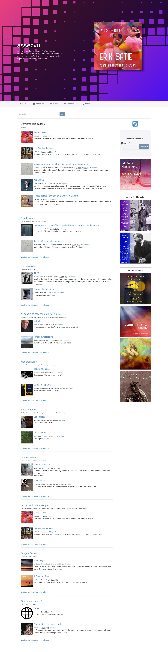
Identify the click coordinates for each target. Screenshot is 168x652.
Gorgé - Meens (29, 457)
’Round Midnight (41, 369)
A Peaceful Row (41, 576)
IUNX (36, 273)
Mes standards (29, 361)
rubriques (38, 104)
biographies (70, 104)
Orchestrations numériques (35, 505)
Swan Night (39, 560)
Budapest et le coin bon (45, 289)
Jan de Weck (28, 218)
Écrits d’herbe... (29, 409)
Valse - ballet (40, 132)
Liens (86, 104)
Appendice (39, 180)
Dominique (94, 167)
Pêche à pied (28, 266)
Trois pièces (39, 480)
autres (54, 104)
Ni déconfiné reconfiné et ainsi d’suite (41, 314)
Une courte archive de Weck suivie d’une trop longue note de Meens (66, 225)
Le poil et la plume (42, 385)
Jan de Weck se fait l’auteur (47, 241)
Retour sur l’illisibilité (43, 337)
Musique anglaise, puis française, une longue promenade (61, 164)
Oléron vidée (40, 432)
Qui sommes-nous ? (31, 601)
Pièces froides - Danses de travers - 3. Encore (56, 196)
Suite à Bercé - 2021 (43, 465)
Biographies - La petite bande (48, 624)
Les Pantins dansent (43, 148)
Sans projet (39, 417)
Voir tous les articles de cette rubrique (35, 257)
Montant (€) (125, 143)
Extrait (37, 321)
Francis (50, 136)
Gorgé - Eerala (29, 553)
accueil (24, 104)
